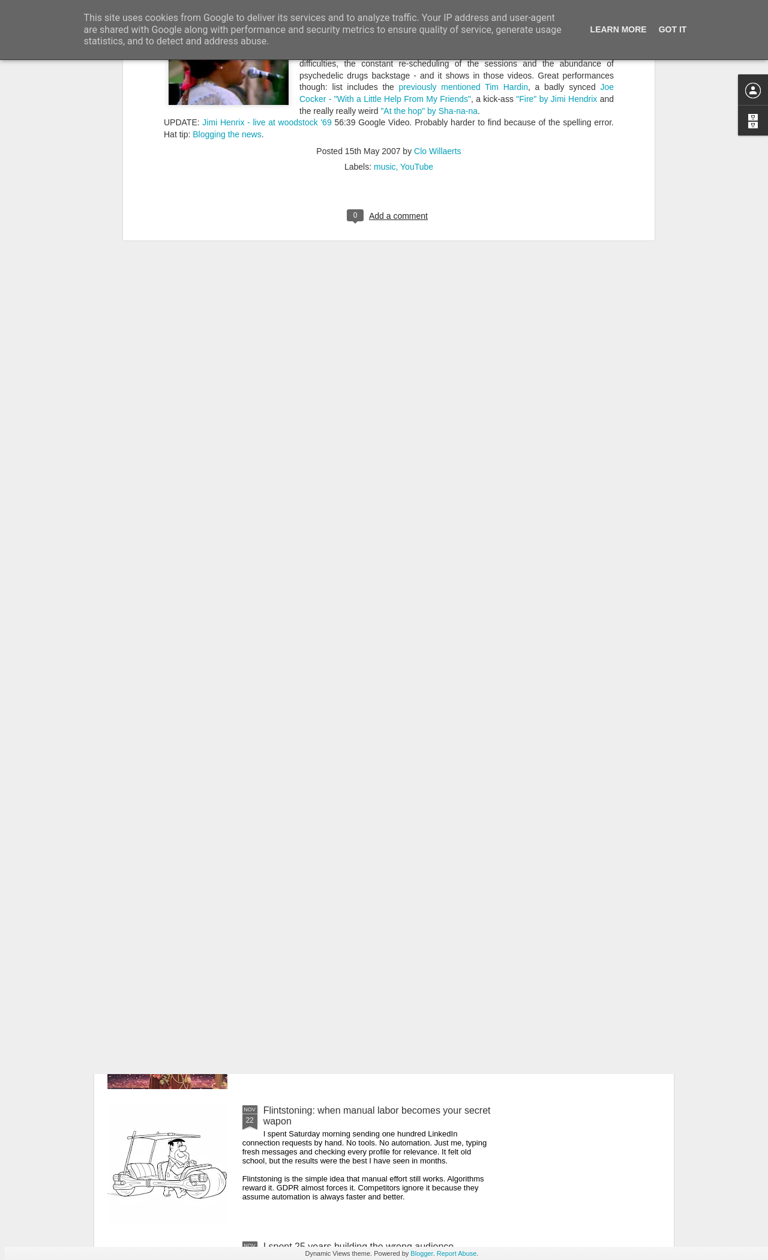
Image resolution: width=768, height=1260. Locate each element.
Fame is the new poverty (315, 974)
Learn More (618, 29)
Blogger (421, 1253)
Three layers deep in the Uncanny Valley (349, 838)
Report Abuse (457, 1253)
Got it (673, 29)
